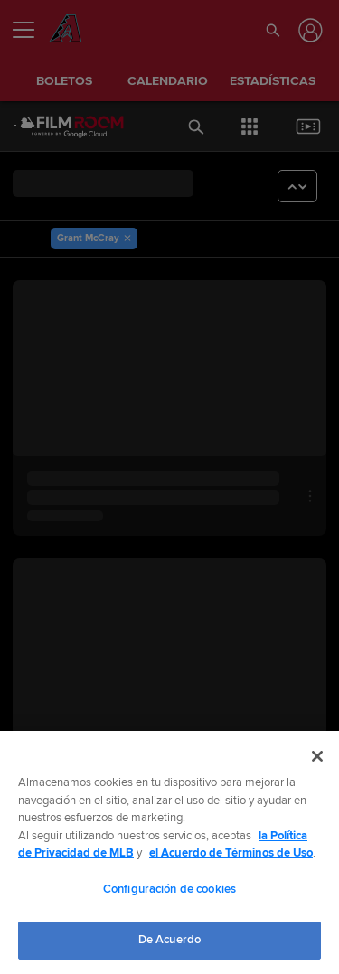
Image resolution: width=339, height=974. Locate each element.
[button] (273, 30)
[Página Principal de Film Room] (54, 126)
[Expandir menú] (31, 30)
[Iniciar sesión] (308, 30)
